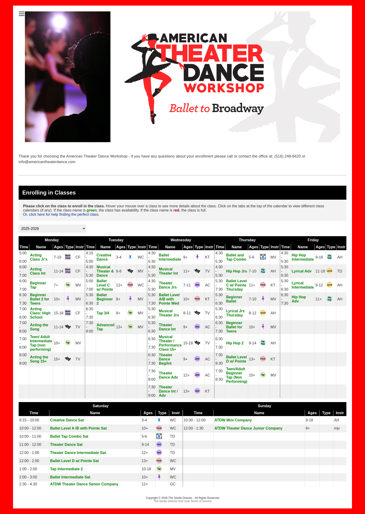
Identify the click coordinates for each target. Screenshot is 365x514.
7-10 (57, 257)
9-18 (319, 257)
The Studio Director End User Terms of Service (182, 501)
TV (207, 271)
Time (24, 247)
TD (339, 271)
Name (41, 247)
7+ (56, 285)
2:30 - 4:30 (28, 484)
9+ (185, 257)
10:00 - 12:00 (30, 428)
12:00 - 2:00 (29, 461)
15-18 (58, 313)
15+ (57, 359)
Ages (58, 247)
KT (207, 257)
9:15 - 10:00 (29, 420)
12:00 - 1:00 (29, 453)
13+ (119, 327)
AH (339, 257)
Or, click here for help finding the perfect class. (61, 214)
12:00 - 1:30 (193, 428)
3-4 (119, 257)
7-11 (187, 285)
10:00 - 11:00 (30, 436)
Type (69, 247)
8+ (118, 299)
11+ (186, 271)
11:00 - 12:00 (30, 445)
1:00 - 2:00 (28, 469)
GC (173, 484)
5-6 (251, 257)
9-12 (319, 285)
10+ (57, 299)
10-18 (146, 469)
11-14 (58, 271)
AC (207, 285)
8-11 (187, 313)
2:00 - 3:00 (28, 477)
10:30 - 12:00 (195, 420)
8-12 (252, 313)
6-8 (119, 271)
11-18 (320, 271)
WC (141, 257)
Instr (80, 247)
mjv (337, 428)
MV (273, 257)
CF (77, 257)
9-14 (252, 343)
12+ (119, 285)
